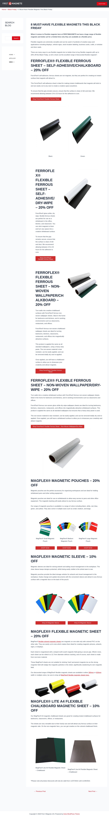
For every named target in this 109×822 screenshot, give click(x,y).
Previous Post (40, 791)
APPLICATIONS (12, 59)
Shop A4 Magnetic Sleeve (50, 623)
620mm (98, 672)
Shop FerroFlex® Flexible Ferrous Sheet (46, 99)
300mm (91, 672)
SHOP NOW (45, 548)
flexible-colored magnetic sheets (49, 641)
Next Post (92, 791)
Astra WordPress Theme (71, 814)
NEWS (12, 62)
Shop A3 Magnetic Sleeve (82, 623)
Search (16, 38)
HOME (12, 54)
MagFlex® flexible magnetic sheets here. (75, 675)
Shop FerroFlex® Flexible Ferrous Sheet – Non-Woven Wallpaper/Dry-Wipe (57, 426)
